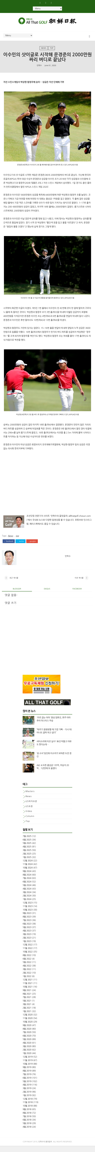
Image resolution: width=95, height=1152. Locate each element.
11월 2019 (28, 1066)
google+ (32, 545)
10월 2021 (28, 993)
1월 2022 (27, 982)
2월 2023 (27, 944)
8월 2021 (27, 1000)
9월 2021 (27, 996)
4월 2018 (27, 1133)
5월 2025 (27, 849)
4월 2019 (27, 1091)
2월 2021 (27, 1014)
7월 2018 (27, 1122)
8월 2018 (27, 1119)
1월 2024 (27, 905)
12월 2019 (28, 1063)
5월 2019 (27, 1087)
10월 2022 (28, 958)
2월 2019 (27, 1098)
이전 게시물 (79, 583)
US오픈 (29, 812)
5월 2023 (27, 933)
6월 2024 (27, 888)
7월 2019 (27, 1080)
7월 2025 (27, 842)
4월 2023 (27, 937)
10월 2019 (28, 1070)
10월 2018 (28, 1112)
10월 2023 (28, 916)
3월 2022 (27, 975)
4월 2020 (27, 1049)
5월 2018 (27, 1129)
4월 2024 (27, 895)
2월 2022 (27, 979)
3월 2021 (27, 1010)
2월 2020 (27, 1056)
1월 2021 (27, 1017)
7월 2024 (27, 884)
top (51, 50)
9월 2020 (27, 1031)
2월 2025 (27, 860)
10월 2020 (28, 1028)
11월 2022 (28, 954)
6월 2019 (27, 1084)
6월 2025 (27, 846)
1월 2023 (27, 947)
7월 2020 (27, 1038)
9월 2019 (27, 1073)
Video (29, 817)
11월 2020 (28, 1024)
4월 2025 (27, 853)
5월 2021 (27, 1007)
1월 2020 (27, 1059)
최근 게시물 (13, 583)
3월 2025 (27, 856)
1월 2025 (27, 863)
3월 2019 (27, 1094)
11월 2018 (28, 1108)
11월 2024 (28, 870)
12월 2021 (28, 986)
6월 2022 (27, 965)
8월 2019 (27, 1077)
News (43, 50)
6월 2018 (27, 1126)
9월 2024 (27, 877)
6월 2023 (27, 930)
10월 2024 (28, 874)
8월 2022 (27, 961)
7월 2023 (27, 926)
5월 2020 (27, 1045)
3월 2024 (27, 898)
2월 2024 (27, 902)
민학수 (39, 69)
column (30, 822)
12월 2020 (28, 1021)
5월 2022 (27, 968)
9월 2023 (27, 919)
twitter (20, 545)
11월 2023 (28, 912)
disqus (47, 595)
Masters (30, 797)
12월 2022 (28, 951)
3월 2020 (27, 1052)
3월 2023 (27, 940)
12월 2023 (28, 909)
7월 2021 (27, 1003)
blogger (17, 595)
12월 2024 (28, 867)
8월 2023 (27, 923)
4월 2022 (27, 972)
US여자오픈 (31, 807)
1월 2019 (27, 1101)
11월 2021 (28, 989)
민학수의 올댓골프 (45, 1148)
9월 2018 (27, 1115)
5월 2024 (27, 891)
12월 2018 (28, 1105)
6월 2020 (27, 1042)
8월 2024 (27, 881)
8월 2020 (27, 1035)
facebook (8, 545)
